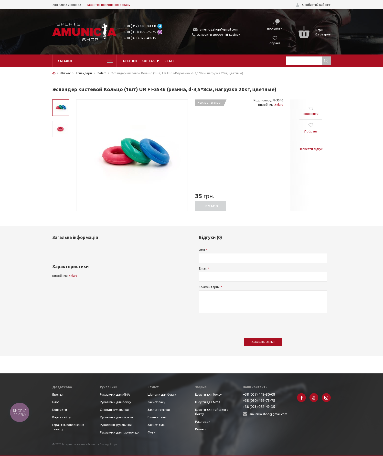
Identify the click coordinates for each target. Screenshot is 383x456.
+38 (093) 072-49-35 (140, 38)
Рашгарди (202, 421)
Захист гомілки (159, 409)
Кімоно (200, 429)
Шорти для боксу (208, 394)
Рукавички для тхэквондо (119, 432)
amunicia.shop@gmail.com (219, 29)
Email (202, 268)
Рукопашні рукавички (116, 424)
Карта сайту (61, 417)
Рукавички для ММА (115, 394)
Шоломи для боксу (162, 394)
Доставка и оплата (66, 4)
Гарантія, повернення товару (108, 4)
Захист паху (156, 402)
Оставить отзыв (263, 341)
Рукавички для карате (116, 417)
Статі (169, 61)
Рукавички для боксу (115, 402)
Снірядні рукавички (114, 409)
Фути (151, 432)
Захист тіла (156, 424)
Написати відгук (311, 149)
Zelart (278, 104)
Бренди (130, 61)
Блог (55, 402)
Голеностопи (157, 417)
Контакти (151, 61)
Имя (202, 249)
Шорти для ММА (208, 402)
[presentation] (236, 323)
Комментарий (209, 287)
